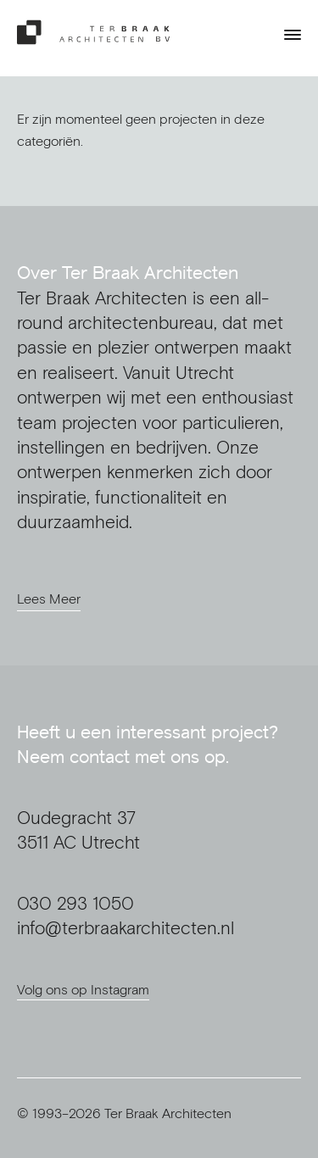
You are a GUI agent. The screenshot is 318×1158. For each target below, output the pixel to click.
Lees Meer (49, 598)
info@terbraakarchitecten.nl (125, 927)
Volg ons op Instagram (83, 989)
